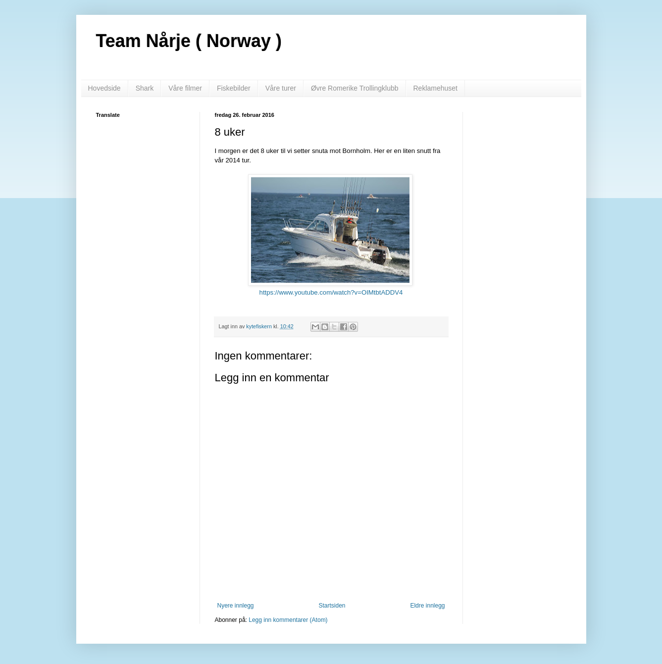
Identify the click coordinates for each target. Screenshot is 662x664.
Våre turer (280, 88)
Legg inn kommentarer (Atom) (288, 619)
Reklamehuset (435, 88)
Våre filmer (185, 88)
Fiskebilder (234, 88)
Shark (145, 88)
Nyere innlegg (235, 605)
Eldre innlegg (427, 605)
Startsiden (331, 605)
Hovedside (104, 88)
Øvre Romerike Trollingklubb (355, 88)
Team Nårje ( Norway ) (189, 41)
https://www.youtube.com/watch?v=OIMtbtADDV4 (331, 292)
